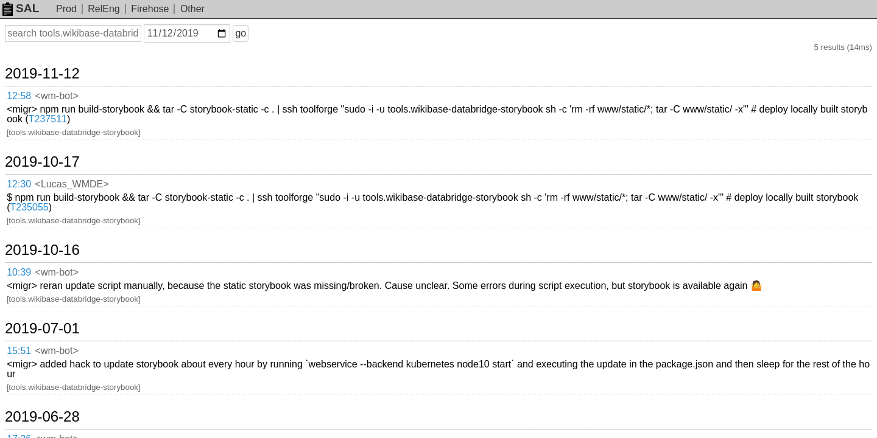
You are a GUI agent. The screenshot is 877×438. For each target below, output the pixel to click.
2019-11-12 (56, 62)
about (850, 426)
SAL (20, 8)
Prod (66, 9)
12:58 (31, 82)
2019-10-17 (56, 119)
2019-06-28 (56, 291)
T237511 (423, 91)
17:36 (31, 311)
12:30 (31, 139)
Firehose (150, 9)
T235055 (364, 149)
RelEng (103, 9)
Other (192, 9)
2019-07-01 (56, 234)
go (255, 33)
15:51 (31, 254)
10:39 (31, 197)
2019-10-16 (56, 177)
